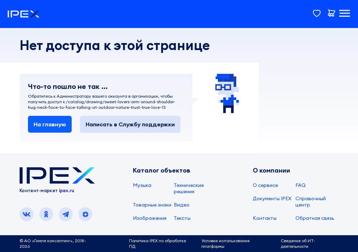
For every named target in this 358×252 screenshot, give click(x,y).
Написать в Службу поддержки (130, 124)
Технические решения (189, 188)
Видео (181, 205)
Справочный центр (310, 201)
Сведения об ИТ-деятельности (298, 243)
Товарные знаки (152, 205)
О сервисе (265, 185)
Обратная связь (314, 218)
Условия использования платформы (225, 243)
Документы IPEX (272, 198)
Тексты (182, 218)
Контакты (265, 218)
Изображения (149, 218)
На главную (50, 124)
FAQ (300, 185)
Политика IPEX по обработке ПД (157, 243)
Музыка (142, 185)
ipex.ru (66, 190)
